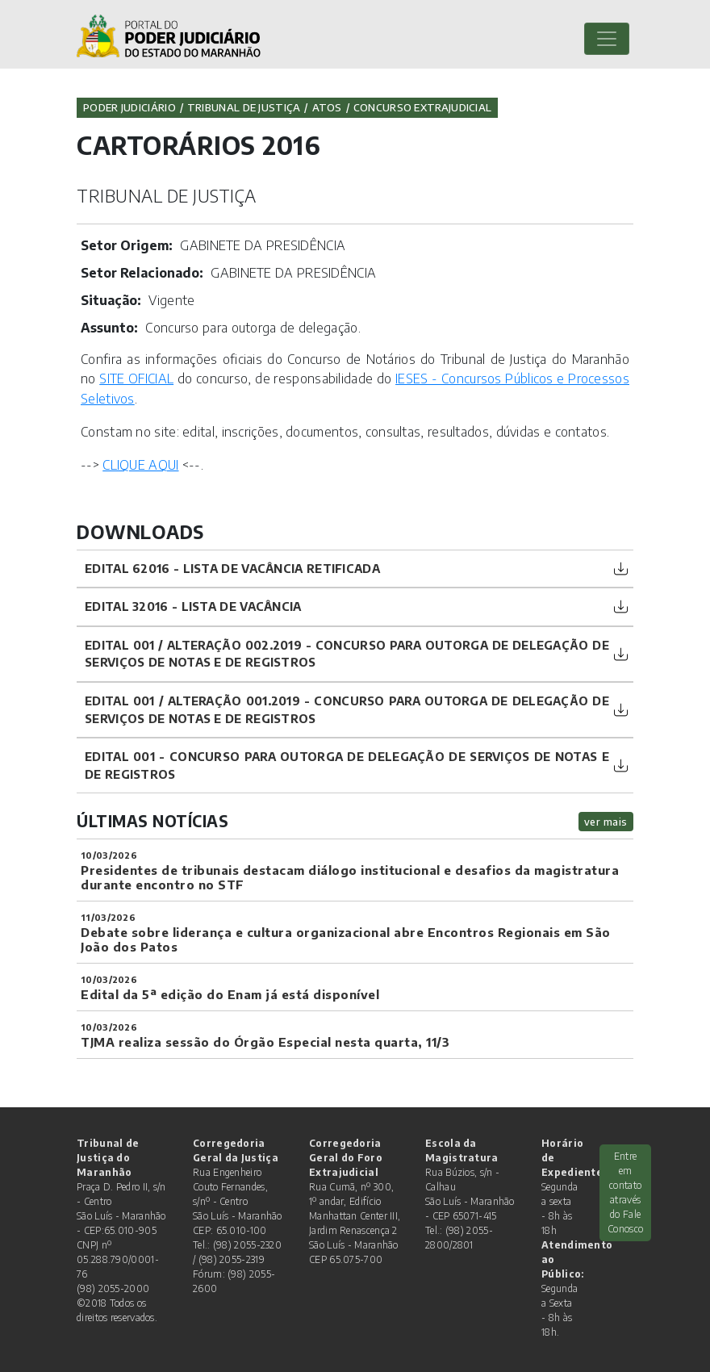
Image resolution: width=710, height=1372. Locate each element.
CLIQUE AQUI (140, 465)
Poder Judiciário (129, 107)
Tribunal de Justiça (244, 107)
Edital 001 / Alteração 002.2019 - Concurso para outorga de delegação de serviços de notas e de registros (347, 654)
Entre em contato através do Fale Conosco (625, 1192)
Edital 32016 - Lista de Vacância (193, 606)
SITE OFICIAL (136, 378)
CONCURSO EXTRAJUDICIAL (422, 107)
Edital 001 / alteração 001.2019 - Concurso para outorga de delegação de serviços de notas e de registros (347, 709)
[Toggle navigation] (606, 39)
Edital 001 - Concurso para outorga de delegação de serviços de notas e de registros (347, 765)
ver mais (606, 821)
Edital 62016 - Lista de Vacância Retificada (232, 568)
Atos (327, 107)
